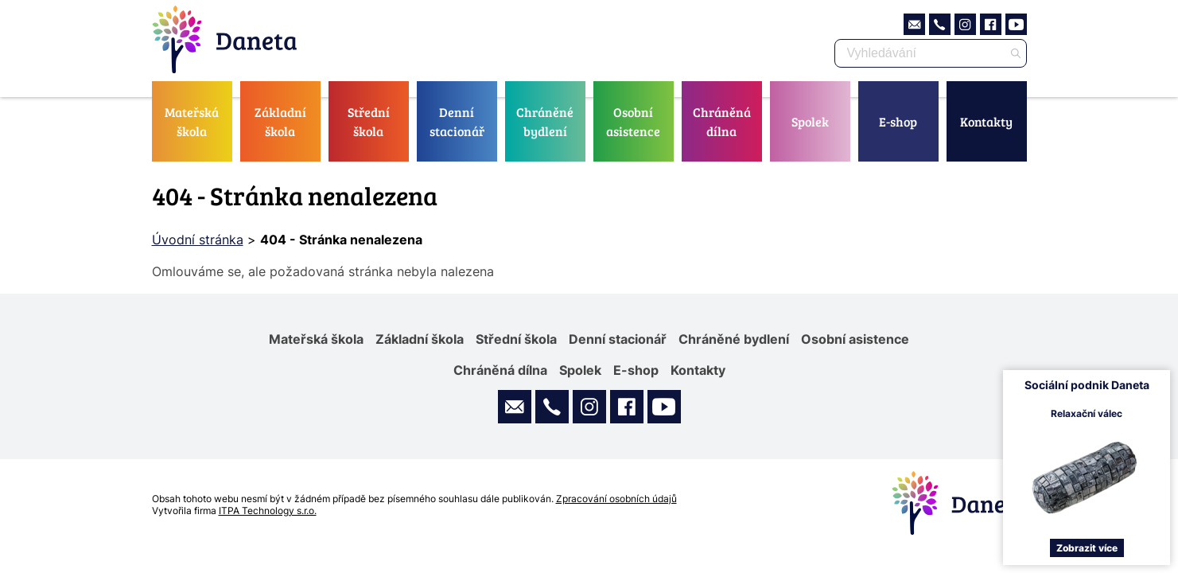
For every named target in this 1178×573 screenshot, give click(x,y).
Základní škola (280, 121)
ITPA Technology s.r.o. (268, 510)
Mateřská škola (192, 121)
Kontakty (986, 121)
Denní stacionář (457, 121)
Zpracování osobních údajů (616, 499)
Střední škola (369, 121)
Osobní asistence (633, 121)
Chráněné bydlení (544, 121)
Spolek (810, 121)
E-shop (898, 121)
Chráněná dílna (722, 121)
